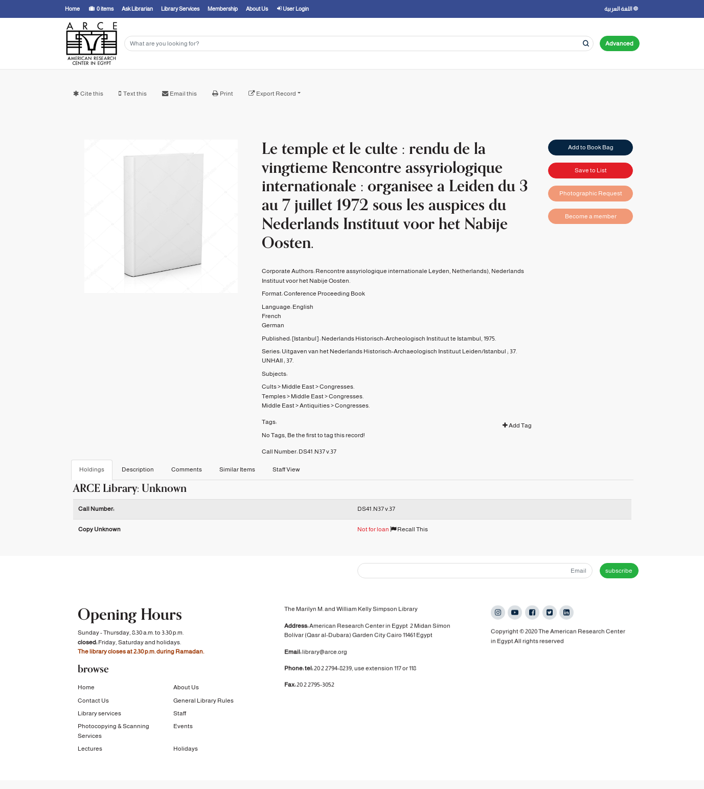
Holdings (91, 469)
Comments (186, 469)
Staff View (286, 469)
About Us (186, 688)
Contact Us (93, 701)
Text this (135, 93)
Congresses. (337, 386)
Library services (99, 714)
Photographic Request (590, 193)
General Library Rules (203, 701)
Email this (183, 93)
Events (183, 727)
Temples (274, 396)
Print (226, 93)
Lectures (90, 749)
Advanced (619, 43)
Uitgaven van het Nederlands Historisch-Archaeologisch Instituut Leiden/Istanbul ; (395, 351)
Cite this (91, 93)
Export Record (276, 93)
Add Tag (517, 425)
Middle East (298, 386)
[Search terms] (359, 44)
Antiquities (315, 405)
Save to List (591, 170)
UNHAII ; (273, 360)
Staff (179, 714)
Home (86, 688)
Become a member (591, 216)
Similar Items (237, 469)
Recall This (409, 529)
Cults (269, 386)
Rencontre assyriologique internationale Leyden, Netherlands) (402, 271)
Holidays (185, 749)
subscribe (618, 570)
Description (138, 469)
